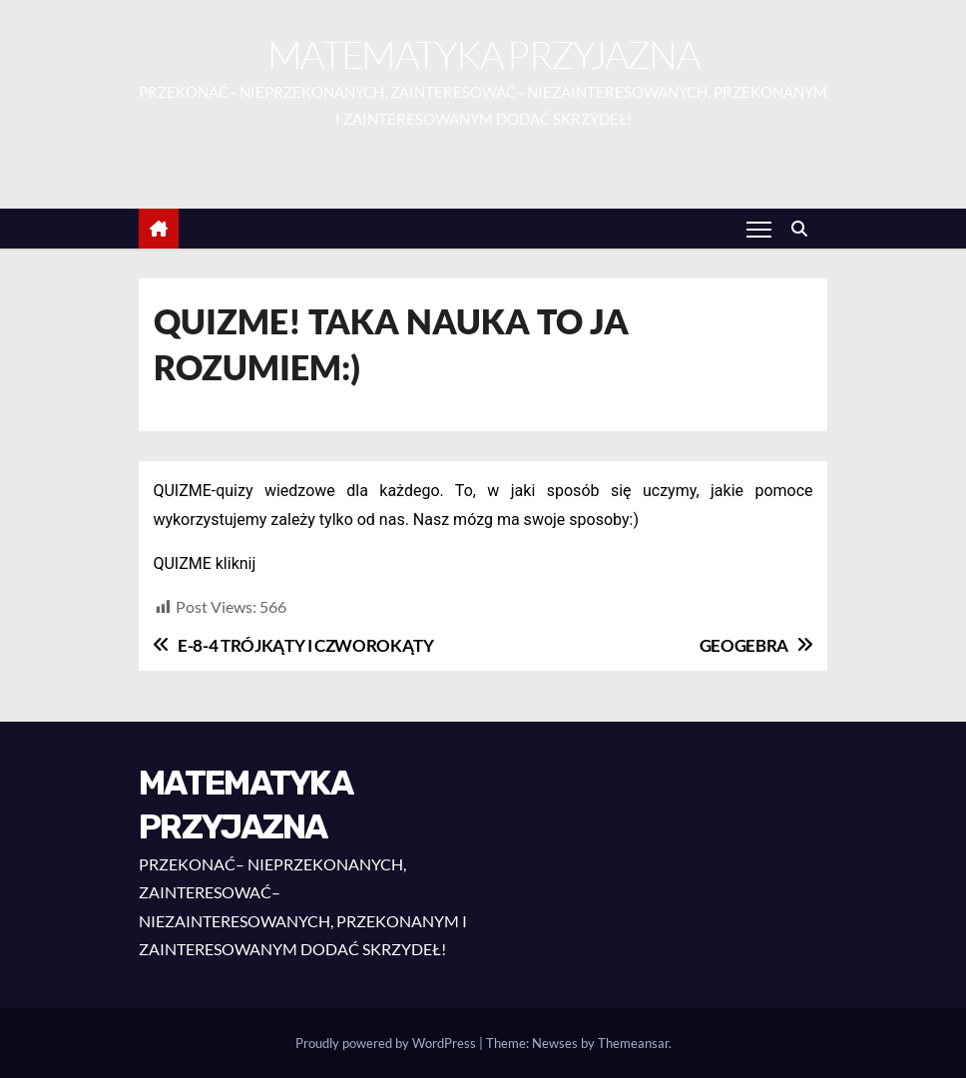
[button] (804, 228)
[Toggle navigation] (758, 229)
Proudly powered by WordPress (387, 1043)
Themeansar (633, 1043)
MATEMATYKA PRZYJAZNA (483, 54)
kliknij (236, 563)
